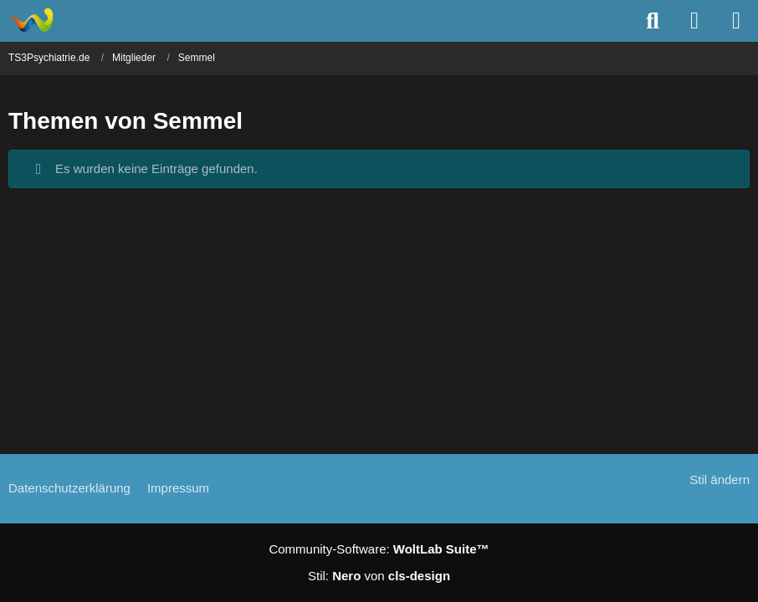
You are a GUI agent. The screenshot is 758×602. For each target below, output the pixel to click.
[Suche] (652, 21)
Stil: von (379, 576)
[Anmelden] (694, 21)
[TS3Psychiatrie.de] (31, 20)
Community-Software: (379, 549)
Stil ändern (719, 479)
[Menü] (736, 21)
